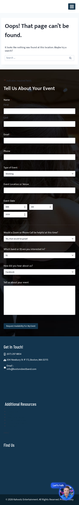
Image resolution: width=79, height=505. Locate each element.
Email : (10, 366)
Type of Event (11, 168)
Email (7, 135)
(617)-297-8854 (14, 354)
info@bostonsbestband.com (21, 369)
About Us (12, 411)
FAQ (9, 414)
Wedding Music (16, 417)
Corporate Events (17, 423)
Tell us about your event (16, 282)
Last (6, 118)
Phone (7, 151)
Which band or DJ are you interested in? (25, 249)
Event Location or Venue (16, 184)
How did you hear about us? (18, 266)
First (6, 105)
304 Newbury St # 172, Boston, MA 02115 (27, 360)
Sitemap (12, 426)
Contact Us (13, 408)
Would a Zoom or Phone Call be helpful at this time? (32, 233)
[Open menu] (71, 6)
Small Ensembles (16, 420)
